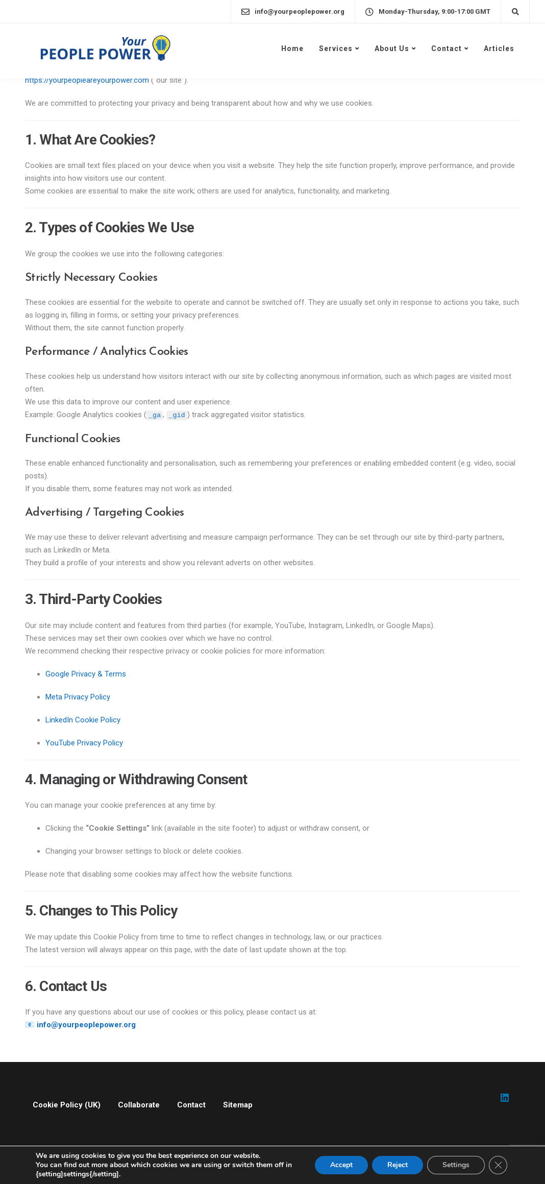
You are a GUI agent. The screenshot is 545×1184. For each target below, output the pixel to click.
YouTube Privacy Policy (84, 742)
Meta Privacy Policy (77, 697)
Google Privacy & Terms (85, 674)
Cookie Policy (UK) (67, 1104)
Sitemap (238, 1104)
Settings (455, 1165)
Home (292, 48)
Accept (341, 1165)
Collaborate (139, 1104)
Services (336, 48)
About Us (392, 48)
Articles (499, 48)
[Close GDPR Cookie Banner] (498, 1165)
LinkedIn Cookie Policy (82, 719)
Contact (446, 48)
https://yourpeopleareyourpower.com (87, 80)
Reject (397, 1165)
